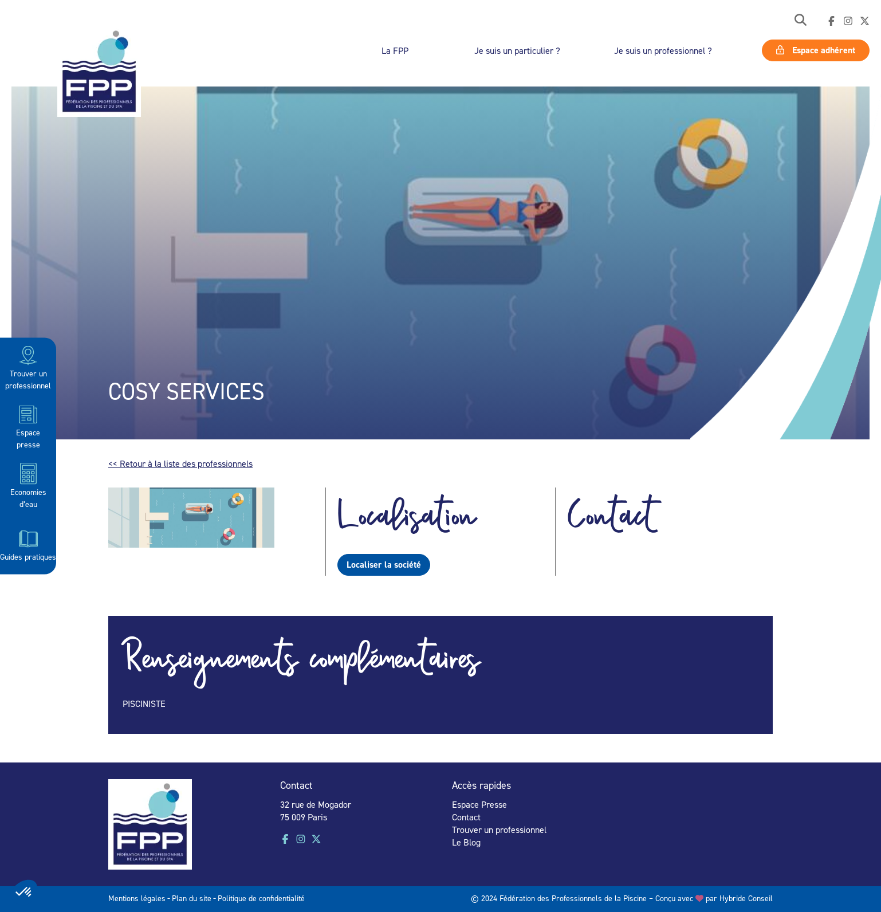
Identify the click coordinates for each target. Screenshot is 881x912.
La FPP (394, 50)
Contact (466, 817)
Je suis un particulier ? (517, 50)
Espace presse (28, 426)
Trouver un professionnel (28, 367)
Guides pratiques (28, 544)
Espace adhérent (815, 50)
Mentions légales (137, 898)
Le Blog (466, 842)
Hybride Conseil (746, 898)
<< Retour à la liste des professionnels (180, 463)
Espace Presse (479, 804)
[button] (801, 21)
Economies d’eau (28, 485)
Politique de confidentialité (261, 898)
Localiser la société (384, 565)
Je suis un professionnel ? (663, 50)
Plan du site (191, 898)
